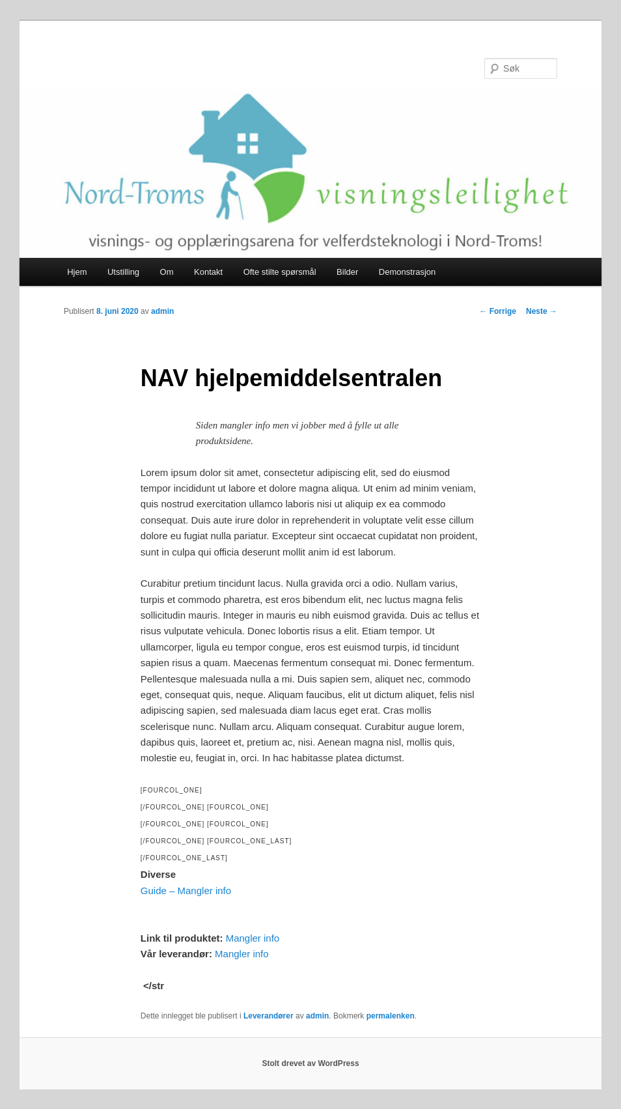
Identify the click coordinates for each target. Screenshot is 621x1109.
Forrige (497, 311)
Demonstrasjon (407, 272)
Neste (541, 311)
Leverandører (268, 1015)
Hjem (77, 272)
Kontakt (208, 272)
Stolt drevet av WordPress (310, 1063)
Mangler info (253, 938)
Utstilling (123, 272)
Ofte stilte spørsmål (279, 272)
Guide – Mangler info (186, 890)
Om (167, 272)
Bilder (347, 272)
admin (162, 311)
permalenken (390, 1015)
